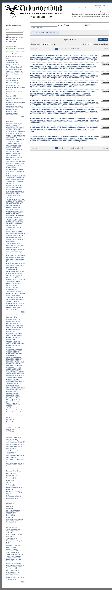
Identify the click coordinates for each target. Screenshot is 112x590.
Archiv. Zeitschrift (11, 552)
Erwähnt (8, 489)
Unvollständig (10, 522)
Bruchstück (9, 515)
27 (82, 49)
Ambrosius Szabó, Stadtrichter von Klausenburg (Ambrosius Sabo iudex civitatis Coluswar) (15, 257)
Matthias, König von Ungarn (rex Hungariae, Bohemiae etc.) (15, 170)
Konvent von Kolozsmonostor (15, 74)
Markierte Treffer (100, 6)
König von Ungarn (11, 65)
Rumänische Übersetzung (14, 519)
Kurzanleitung (89, 8)
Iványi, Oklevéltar (11, 570)
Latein (8, 419)
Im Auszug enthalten (12, 496)
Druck (8, 508)
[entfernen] (20, 48)
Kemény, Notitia (11, 550)
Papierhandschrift (11, 498)
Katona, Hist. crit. (11, 572)
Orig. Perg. (9, 478)
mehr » (23, 116)
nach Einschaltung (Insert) (14, 442)
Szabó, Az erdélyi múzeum (14, 577)
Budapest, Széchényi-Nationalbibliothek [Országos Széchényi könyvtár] (15, 381)
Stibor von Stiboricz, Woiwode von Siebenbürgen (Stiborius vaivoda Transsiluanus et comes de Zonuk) (15, 306)
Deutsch (8, 422)
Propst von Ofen (11, 111)
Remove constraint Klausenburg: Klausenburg (58, 32)
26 (78, 49)
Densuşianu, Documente (13, 563)
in (59, 25)
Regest (8, 429)
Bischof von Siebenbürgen (14, 69)
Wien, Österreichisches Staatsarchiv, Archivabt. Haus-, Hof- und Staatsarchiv (15, 409)
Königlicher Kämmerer (13, 78)
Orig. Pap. (9, 473)
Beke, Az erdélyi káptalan (14, 565)
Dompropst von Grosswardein (15, 92)
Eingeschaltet (10, 475)
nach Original (10, 440)
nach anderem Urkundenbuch (15, 463)
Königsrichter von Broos (13, 107)
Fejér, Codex (10, 547)
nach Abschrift (10, 448)
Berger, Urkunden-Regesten (14, 541)
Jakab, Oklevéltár (11, 529)
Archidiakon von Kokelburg (14, 72)
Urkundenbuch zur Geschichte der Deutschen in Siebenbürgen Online (34, 11)
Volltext (8, 432)
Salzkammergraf (11, 80)
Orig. (7, 482)
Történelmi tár (10, 538)
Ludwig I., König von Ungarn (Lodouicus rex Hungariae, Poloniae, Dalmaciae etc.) (14, 187)
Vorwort (81, 8)
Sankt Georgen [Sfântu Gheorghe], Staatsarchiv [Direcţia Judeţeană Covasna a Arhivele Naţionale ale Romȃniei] (15, 401)
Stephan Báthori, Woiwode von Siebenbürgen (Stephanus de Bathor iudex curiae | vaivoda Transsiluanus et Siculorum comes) (15, 179)
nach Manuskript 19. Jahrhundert (12, 452)
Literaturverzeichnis (102, 8)
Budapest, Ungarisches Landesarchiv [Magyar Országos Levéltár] (13, 321)
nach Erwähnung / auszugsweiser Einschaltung (14, 458)
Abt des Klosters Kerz (12, 85)
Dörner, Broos (10, 568)
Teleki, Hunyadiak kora (13, 556)
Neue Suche (103, 40)
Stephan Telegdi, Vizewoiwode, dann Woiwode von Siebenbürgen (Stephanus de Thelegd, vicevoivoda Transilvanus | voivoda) (15, 139)
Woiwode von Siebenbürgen (14, 56)
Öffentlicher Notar (11, 83)
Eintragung (9, 485)
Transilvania (10, 579)
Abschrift (9, 480)
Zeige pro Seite (91, 44)
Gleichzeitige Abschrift (13, 487)
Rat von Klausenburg (12, 67)
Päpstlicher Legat (11, 113)
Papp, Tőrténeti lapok (12, 575)
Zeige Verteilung (11, 41)
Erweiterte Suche (36, 27)
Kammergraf (10, 96)
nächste (105, 49)
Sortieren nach (36, 44)
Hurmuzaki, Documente (13, 545)
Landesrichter (10, 109)
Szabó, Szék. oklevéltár (13, 554)
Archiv (8, 532)
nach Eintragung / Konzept (14, 455)
